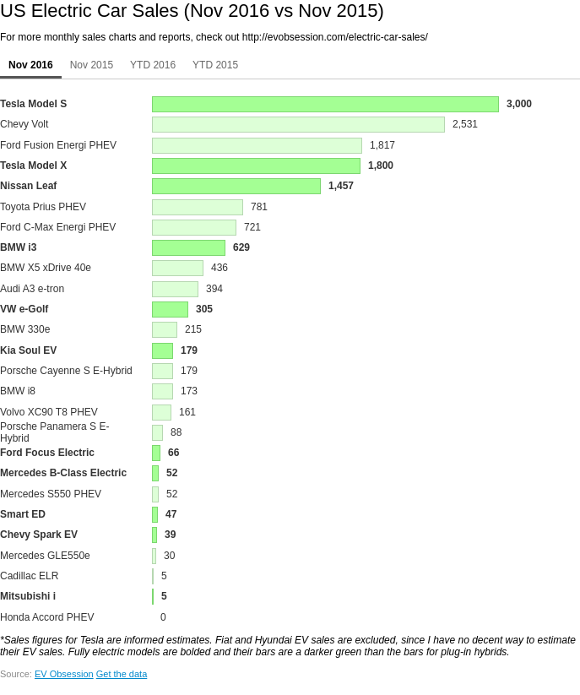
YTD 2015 (215, 65)
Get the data (122, 674)
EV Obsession (64, 674)
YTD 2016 (153, 65)
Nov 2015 (91, 65)
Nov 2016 (30, 65)
